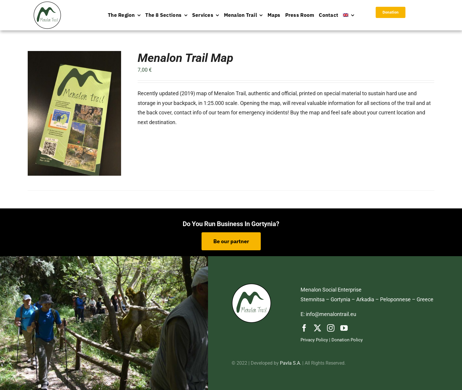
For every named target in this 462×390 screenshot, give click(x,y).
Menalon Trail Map (185, 58)
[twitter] (317, 328)
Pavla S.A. (290, 363)
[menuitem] (349, 15)
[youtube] (344, 328)
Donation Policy (347, 340)
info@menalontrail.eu (331, 314)
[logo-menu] (47, 4)
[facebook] (304, 328)
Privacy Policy (314, 340)
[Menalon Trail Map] (74, 55)
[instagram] (330, 328)
